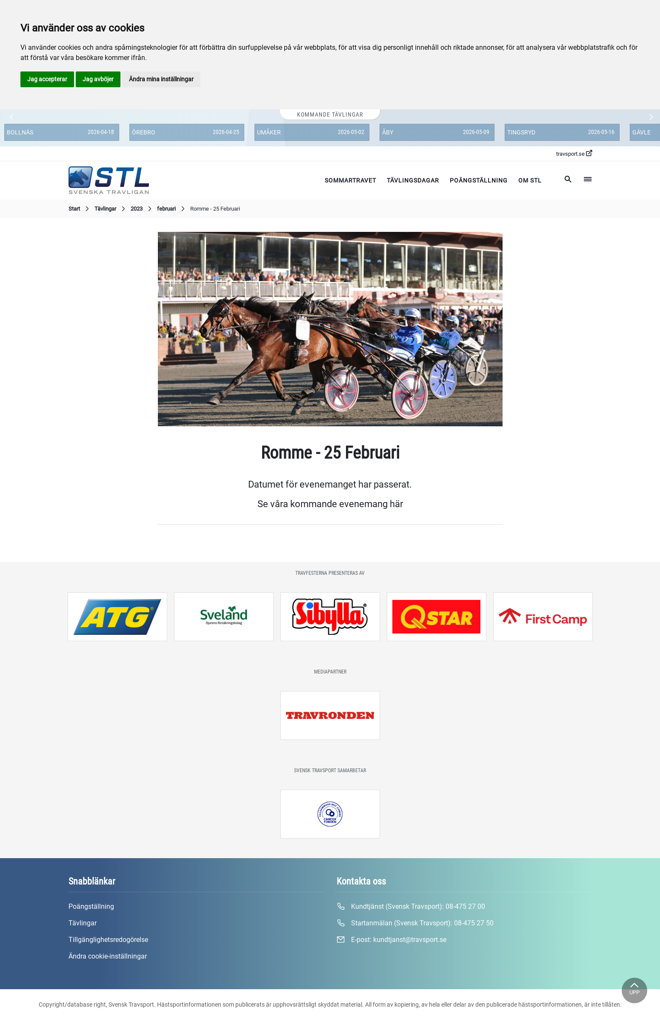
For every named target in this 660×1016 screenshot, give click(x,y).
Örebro (143, 132)
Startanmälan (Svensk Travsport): (415, 923)
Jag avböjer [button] (98, 79)
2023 (142, 209)
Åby (387, 132)
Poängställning (479, 180)
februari (172, 209)
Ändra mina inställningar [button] (161, 79)
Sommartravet (350, 180)
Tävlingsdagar (413, 180)
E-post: (391, 939)
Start (80, 209)
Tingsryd (521, 132)
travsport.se (574, 153)
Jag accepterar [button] (47, 79)
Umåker (269, 132)
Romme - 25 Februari (215, 208)
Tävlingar (110, 209)
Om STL (530, 180)
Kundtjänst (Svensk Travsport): (411, 906)
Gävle (641, 132)
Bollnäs (20, 132)
